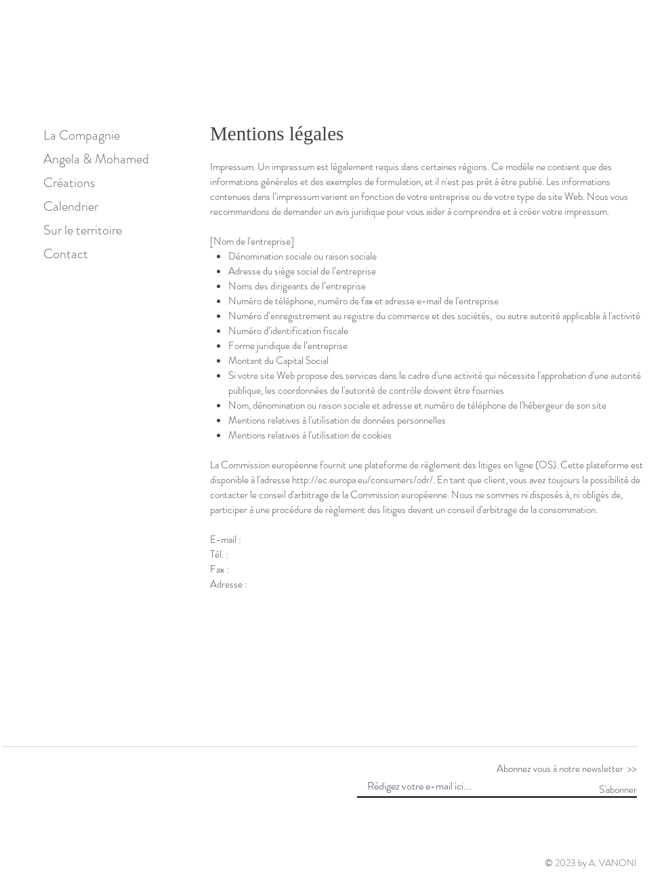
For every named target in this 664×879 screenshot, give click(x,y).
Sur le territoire (82, 230)
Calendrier (70, 206)
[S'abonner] (602, 789)
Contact (65, 254)
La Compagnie (81, 135)
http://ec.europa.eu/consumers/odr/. (363, 479)
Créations (69, 182)
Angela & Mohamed (91, 159)
